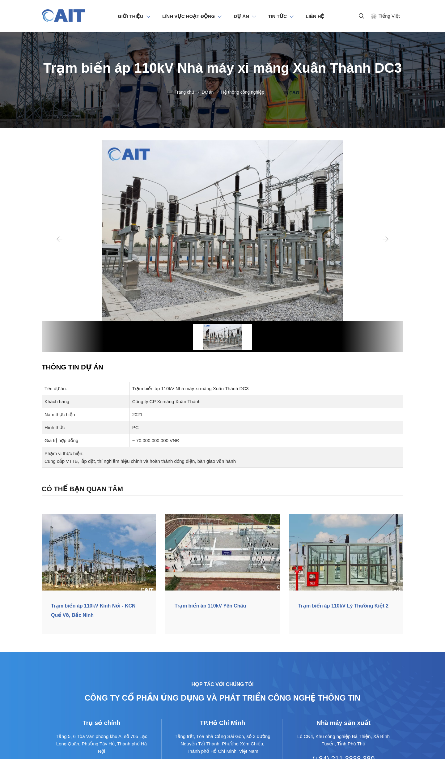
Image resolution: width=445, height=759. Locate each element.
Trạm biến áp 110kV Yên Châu (210, 605)
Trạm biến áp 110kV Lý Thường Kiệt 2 (343, 605)
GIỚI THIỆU (130, 16)
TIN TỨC (277, 16)
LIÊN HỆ (315, 16)
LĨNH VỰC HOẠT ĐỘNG (188, 16)
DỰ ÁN (241, 16)
